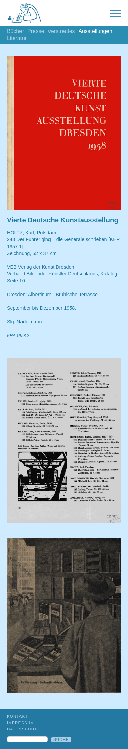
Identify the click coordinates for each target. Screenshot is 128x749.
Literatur (17, 38)
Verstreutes (61, 31)
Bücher (15, 31)
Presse (35, 31)
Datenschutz (23, 729)
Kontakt (17, 716)
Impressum (20, 723)
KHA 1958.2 (18, 335)
